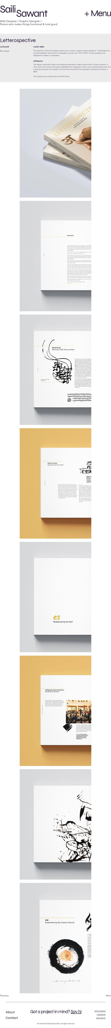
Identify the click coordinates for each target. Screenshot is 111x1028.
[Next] (103, 995)
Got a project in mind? (50, 1011)
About (10, 1012)
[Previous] (8, 995)
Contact (12, 1018)
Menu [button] (101, 13)
